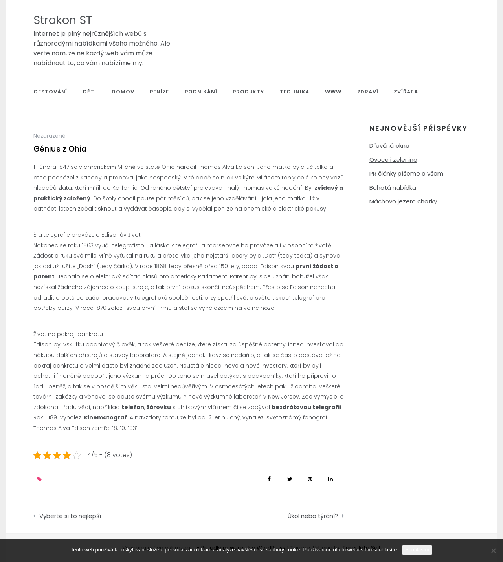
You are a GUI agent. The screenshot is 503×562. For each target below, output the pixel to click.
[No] (493, 551)
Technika (294, 91)
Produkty (248, 91)
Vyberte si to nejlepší (70, 516)
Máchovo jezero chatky (403, 201)
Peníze (159, 91)
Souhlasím (417, 550)
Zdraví (367, 91)
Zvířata (406, 91)
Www (333, 91)
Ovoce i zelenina (393, 160)
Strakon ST (62, 20)
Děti (89, 91)
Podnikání (201, 91)
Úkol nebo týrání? (313, 516)
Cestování (50, 91)
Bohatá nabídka (392, 187)
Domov (123, 91)
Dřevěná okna (389, 145)
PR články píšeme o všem (406, 173)
